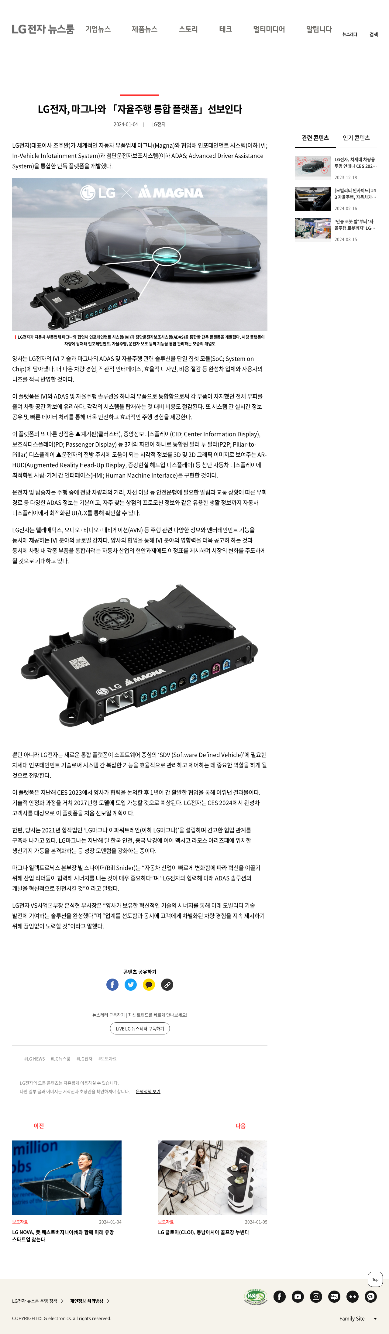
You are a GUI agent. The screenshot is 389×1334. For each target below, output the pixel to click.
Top (375, 1279)
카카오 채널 (371, 1297)
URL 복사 (167, 985)
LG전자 (85, 1058)
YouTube (298, 1297)
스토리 (188, 29)
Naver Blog (334, 1297)
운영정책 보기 (148, 1091)
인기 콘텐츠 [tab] (356, 137)
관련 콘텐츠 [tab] (319, 137)
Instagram (316, 1297)
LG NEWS (36, 1058)
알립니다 (319, 29)
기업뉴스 (98, 29)
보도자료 (109, 1058)
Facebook (280, 1297)
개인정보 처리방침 (86, 1301)
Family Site (358, 1318)
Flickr (352, 1297)
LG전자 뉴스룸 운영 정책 (34, 1301)
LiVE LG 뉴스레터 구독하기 (140, 1028)
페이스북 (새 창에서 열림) (112, 985)
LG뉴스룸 (62, 1058)
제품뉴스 (144, 29)
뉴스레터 (350, 34)
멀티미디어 (269, 29)
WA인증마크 (255, 1296)
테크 (225, 29)
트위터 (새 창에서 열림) (131, 985)
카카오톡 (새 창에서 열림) (149, 985)
